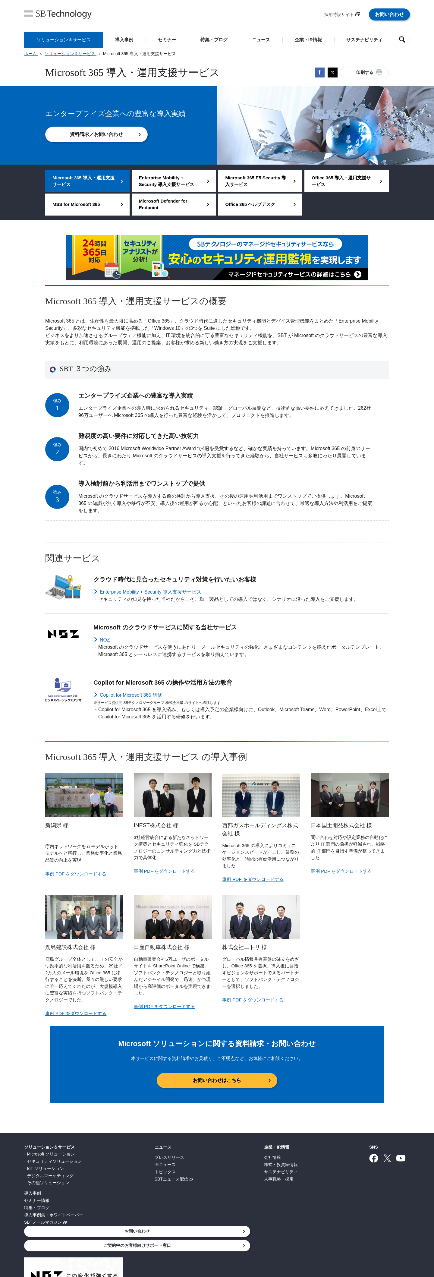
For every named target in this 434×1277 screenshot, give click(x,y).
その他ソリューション (48, 1182)
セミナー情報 (36, 1200)
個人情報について (119, 1244)
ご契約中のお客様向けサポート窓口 (366, 1163)
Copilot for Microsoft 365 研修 (131, 695)
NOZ (105, 639)
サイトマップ (319, 1244)
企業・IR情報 (197, 1146)
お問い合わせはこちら (217, 1080)
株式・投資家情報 (202, 1164)
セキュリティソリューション (54, 1161)
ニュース (123, 1146)
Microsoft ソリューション (51, 1154)
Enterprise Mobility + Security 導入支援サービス (151, 591)
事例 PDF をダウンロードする (75, 873)
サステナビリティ (202, 1171)
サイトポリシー (219, 1244)
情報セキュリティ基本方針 (170, 1244)
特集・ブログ (36, 1207)
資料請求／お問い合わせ (96, 134)
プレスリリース (129, 1157)
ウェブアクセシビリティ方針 (270, 1244)
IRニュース (125, 1164)
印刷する (364, 72)
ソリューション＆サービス (49, 1146)
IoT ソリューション (45, 1168)
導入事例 (32, 1193)
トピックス (125, 1171)
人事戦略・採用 (199, 1179)
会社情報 (193, 1157)
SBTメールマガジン (43, 1222)
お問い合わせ (389, 14)
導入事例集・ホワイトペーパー (53, 1214)
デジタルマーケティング (50, 1175)
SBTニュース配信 (131, 1179)
